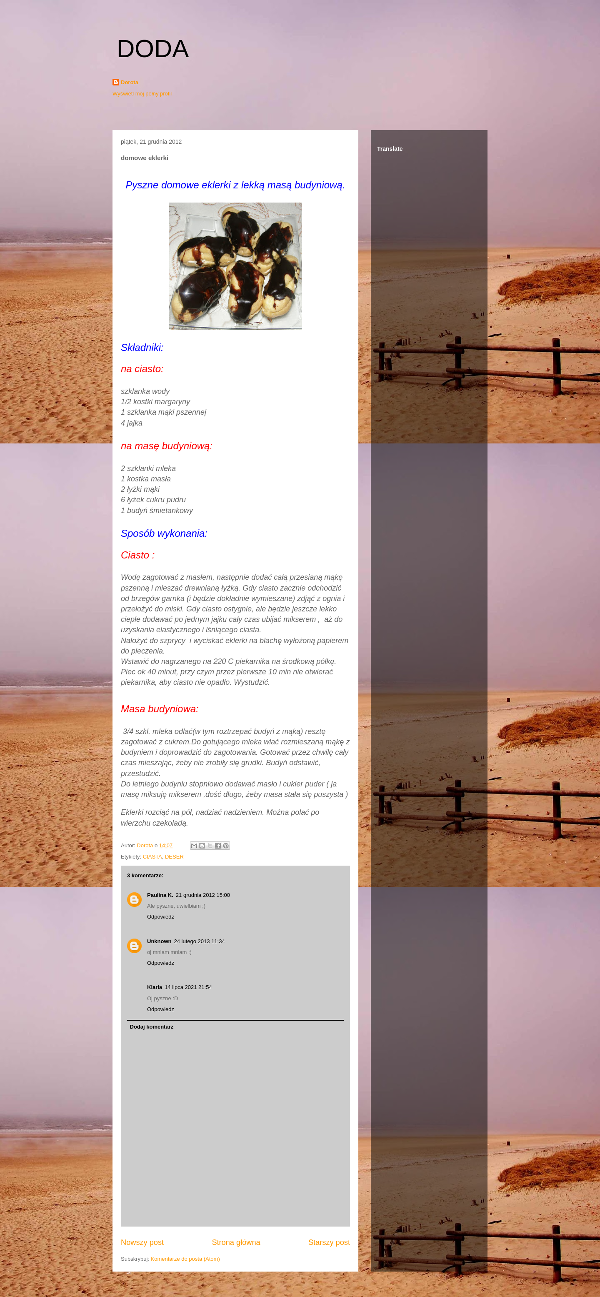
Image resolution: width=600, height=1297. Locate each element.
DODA (153, 49)
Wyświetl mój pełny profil (142, 93)
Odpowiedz (160, 917)
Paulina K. (160, 895)
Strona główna (236, 1242)
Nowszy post (142, 1242)
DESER (174, 857)
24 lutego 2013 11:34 (199, 941)
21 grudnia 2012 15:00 (203, 895)
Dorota (129, 82)
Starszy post (329, 1242)
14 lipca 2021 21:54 (188, 987)
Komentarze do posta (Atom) (185, 1259)
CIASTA (152, 857)
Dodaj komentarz (152, 1027)
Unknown (159, 941)
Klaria (154, 987)
